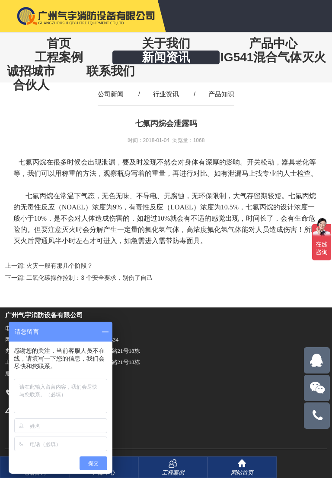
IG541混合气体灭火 (273, 57)
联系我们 (110, 71)
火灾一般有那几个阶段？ (59, 265)
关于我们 (166, 43)
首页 (59, 43)
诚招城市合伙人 (31, 78)
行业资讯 (166, 94)
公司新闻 (111, 94)
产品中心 (273, 43)
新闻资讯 (166, 57)
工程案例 (59, 57)
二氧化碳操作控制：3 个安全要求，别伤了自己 (89, 277)
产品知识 (221, 94)
